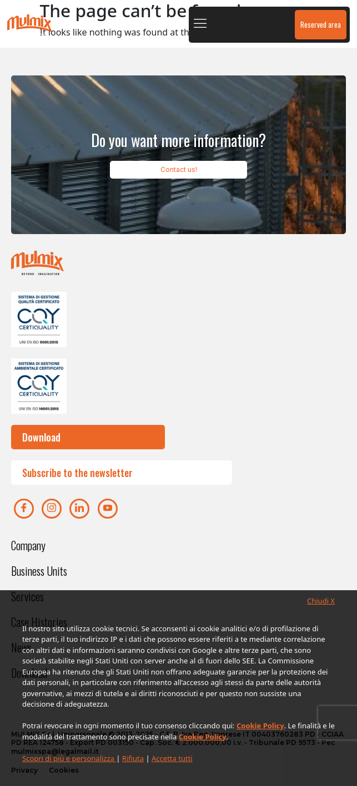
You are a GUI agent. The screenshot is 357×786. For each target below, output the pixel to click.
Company (28, 545)
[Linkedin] (79, 509)
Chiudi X (321, 601)
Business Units (39, 570)
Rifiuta (133, 758)
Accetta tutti (172, 758)
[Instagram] (52, 509)
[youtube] (108, 509)
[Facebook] (24, 509)
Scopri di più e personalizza (69, 758)
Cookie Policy (260, 726)
